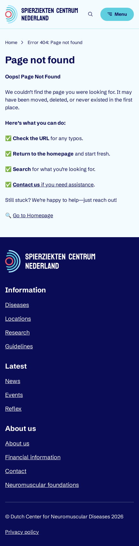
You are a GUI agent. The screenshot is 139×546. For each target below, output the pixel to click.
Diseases (17, 305)
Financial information (32, 457)
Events (14, 394)
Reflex (13, 408)
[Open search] (90, 14)
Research (17, 332)
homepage (60, 153)
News (12, 381)
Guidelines (19, 346)
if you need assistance (53, 184)
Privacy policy (22, 532)
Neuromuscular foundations (42, 484)
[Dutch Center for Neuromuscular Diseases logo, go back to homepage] (41, 14)
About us (17, 443)
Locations (18, 318)
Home (11, 42)
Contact (15, 471)
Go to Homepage (33, 215)
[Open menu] (117, 14)
